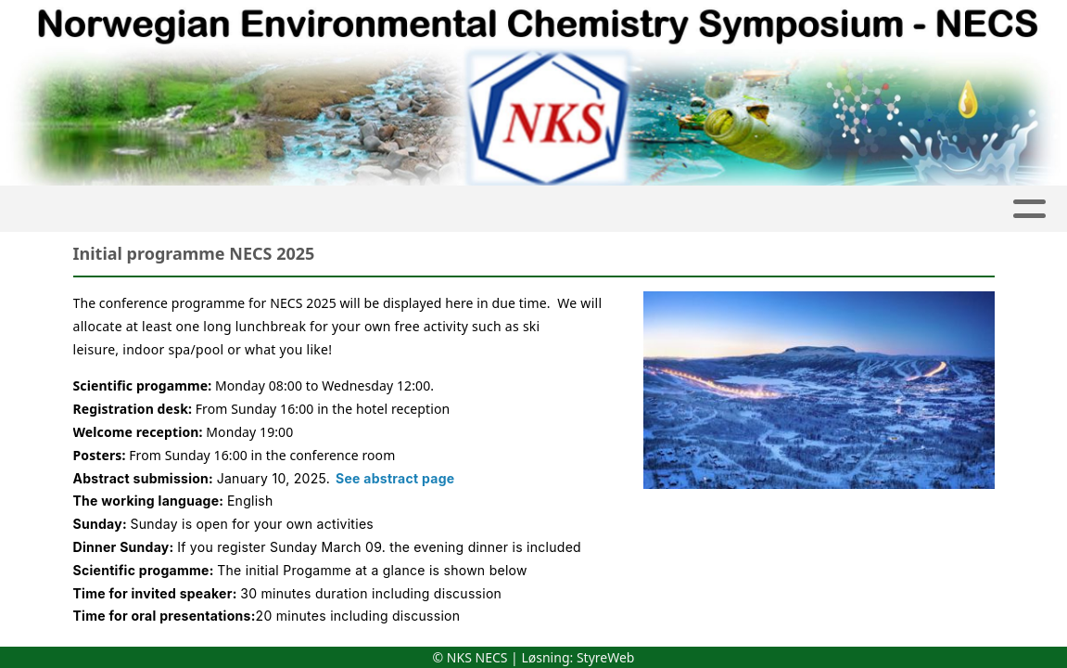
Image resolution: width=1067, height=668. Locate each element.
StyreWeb (606, 657)
